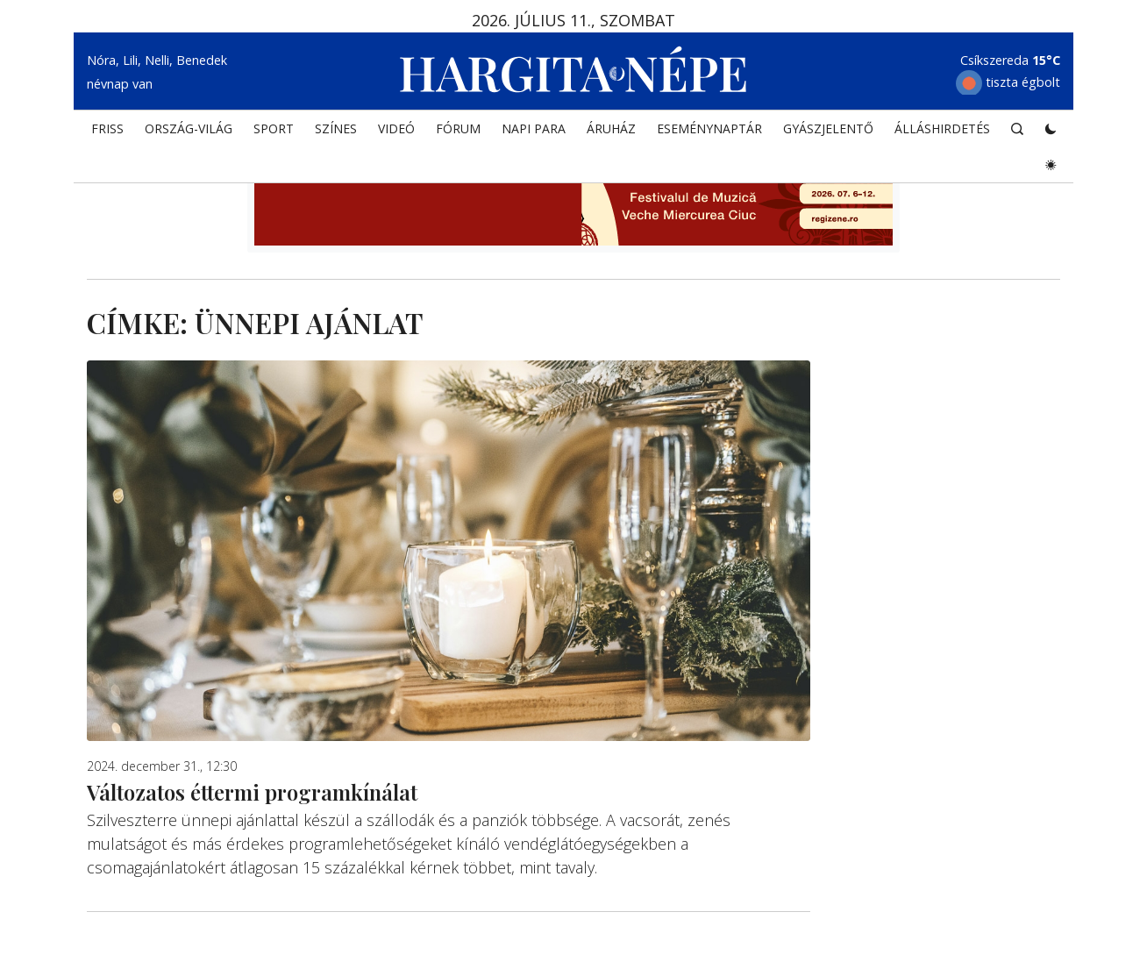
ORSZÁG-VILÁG (188, 128)
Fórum (458, 128)
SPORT (273, 128)
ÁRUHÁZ (611, 128)
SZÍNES (336, 128)
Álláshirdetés (942, 128)
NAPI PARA (534, 128)
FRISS (107, 128)
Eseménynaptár (709, 128)
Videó (396, 128)
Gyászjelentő (828, 128)
